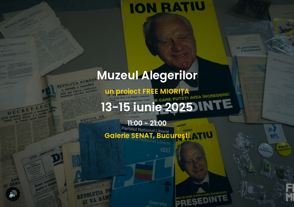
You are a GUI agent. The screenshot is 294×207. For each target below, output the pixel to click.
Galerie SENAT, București (147, 135)
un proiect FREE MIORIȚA (147, 91)
